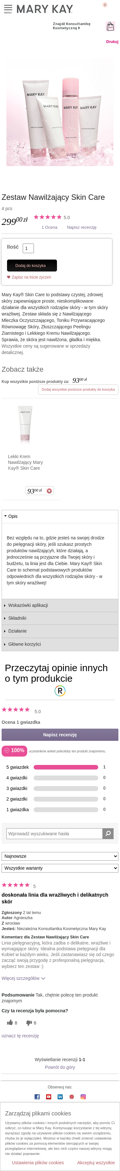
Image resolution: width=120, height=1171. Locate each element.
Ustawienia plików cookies (38, 1162)
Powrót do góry (60, 1067)
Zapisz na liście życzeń (31, 277)
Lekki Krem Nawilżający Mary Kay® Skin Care (25, 462)
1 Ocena (49, 227)
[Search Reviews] (60, 833)
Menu (8, 8)
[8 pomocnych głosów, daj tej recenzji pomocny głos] (11, 1023)
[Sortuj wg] (60, 856)
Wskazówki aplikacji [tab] (28, 605)
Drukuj (112, 42)
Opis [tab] (13, 516)
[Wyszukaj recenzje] (108, 833)
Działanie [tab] (17, 631)
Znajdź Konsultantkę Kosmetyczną (72, 26)
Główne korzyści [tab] (24, 644)
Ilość (13, 247)
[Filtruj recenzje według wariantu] (60, 868)
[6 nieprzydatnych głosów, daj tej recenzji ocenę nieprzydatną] (30, 1023)
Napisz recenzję (82, 227)
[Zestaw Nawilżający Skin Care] (60, 112)
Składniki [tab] (17, 618)
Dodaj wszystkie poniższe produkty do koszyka (78, 389)
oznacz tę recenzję (20, 1035)
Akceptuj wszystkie (96, 1162)
